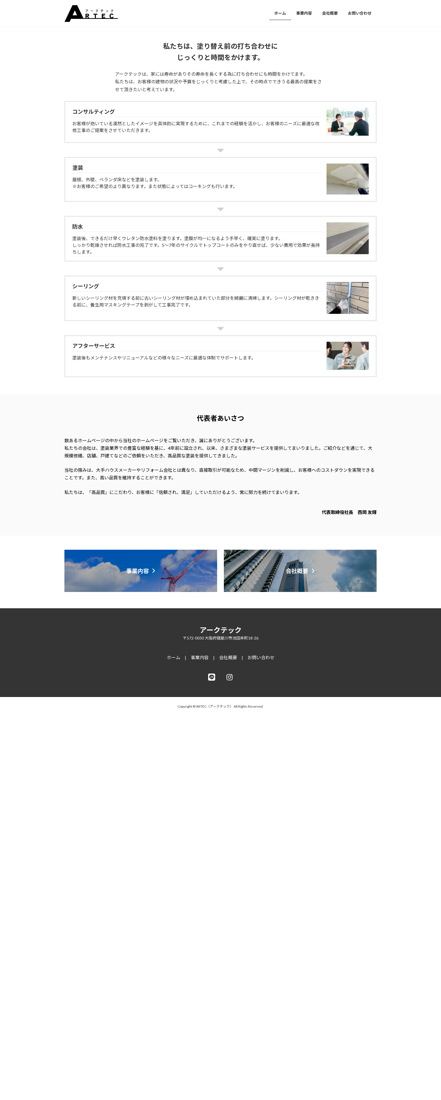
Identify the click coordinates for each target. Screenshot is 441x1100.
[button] (210, 181)
